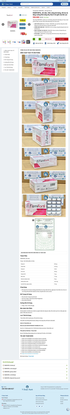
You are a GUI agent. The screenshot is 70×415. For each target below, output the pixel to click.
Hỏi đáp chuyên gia (64, 399)
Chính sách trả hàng (39, 401)
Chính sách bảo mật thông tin (41, 399)
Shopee (61, 401)
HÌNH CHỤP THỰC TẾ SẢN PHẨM (9, 51)
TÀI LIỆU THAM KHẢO (9, 70)
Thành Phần (7, 54)
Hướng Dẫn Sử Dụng (9, 62)
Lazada (61, 403)
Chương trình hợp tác (40, 403)
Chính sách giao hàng (40, 397)
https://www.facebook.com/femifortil (30, 353)
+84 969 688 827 (8, 389)
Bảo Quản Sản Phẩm (9, 64)
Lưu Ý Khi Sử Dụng (9, 67)
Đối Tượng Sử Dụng (9, 59)
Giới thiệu (62, 397)
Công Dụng (7, 57)
